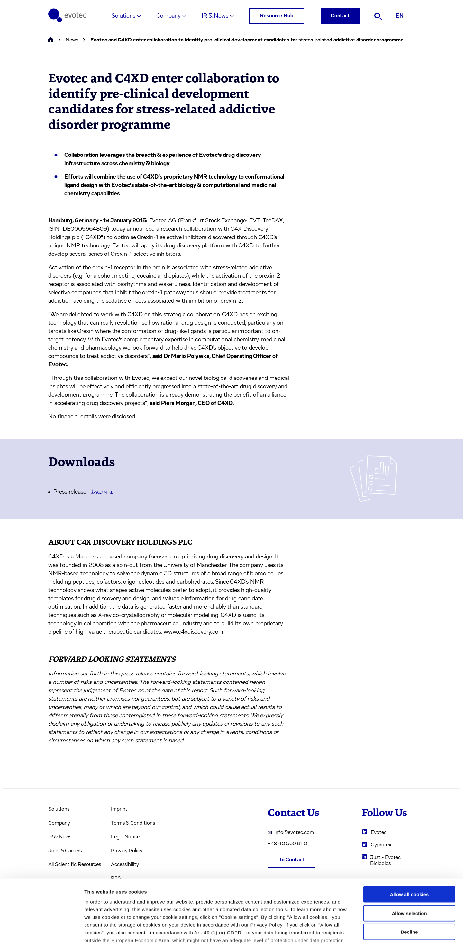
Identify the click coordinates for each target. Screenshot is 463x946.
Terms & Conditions (133, 823)
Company (168, 16)
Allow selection (409, 865)
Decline (409, 884)
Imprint (119, 809)
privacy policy (272, 908)
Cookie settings (340, 933)
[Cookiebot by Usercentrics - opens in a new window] (42, 933)
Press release (83, 492)
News (72, 39)
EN (399, 16)
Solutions (123, 16)
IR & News (215, 16)
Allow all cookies (409, 847)
